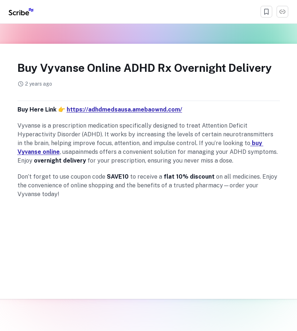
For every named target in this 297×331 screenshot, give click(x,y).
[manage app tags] (148, 94)
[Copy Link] (282, 11)
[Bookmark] (266, 11)
